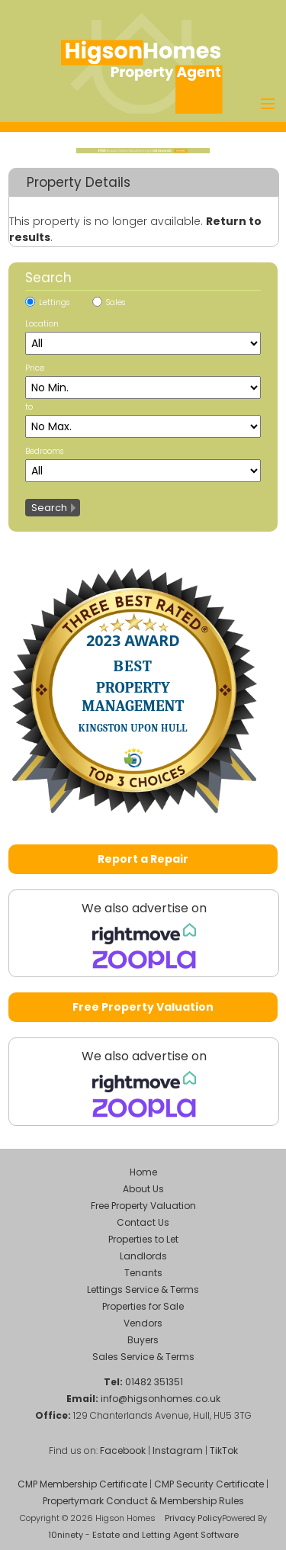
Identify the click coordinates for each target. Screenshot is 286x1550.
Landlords (143, 1255)
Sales (115, 302)
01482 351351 (154, 1381)
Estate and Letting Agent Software (165, 1535)
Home (143, 1172)
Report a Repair (143, 859)
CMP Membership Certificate (82, 1484)
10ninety (65, 1535)
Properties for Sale (143, 1306)
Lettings (54, 302)
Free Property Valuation (143, 1007)
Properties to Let (143, 1239)
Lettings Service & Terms (143, 1289)
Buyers (143, 1339)
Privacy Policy (193, 1518)
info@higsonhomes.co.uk (160, 1398)
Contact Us (143, 1222)
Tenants (143, 1272)
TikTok (224, 1450)
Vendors (143, 1323)
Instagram (178, 1450)
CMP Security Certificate (209, 1484)
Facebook (123, 1450)
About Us (143, 1188)
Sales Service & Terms (143, 1356)
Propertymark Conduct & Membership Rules (143, 1500)
